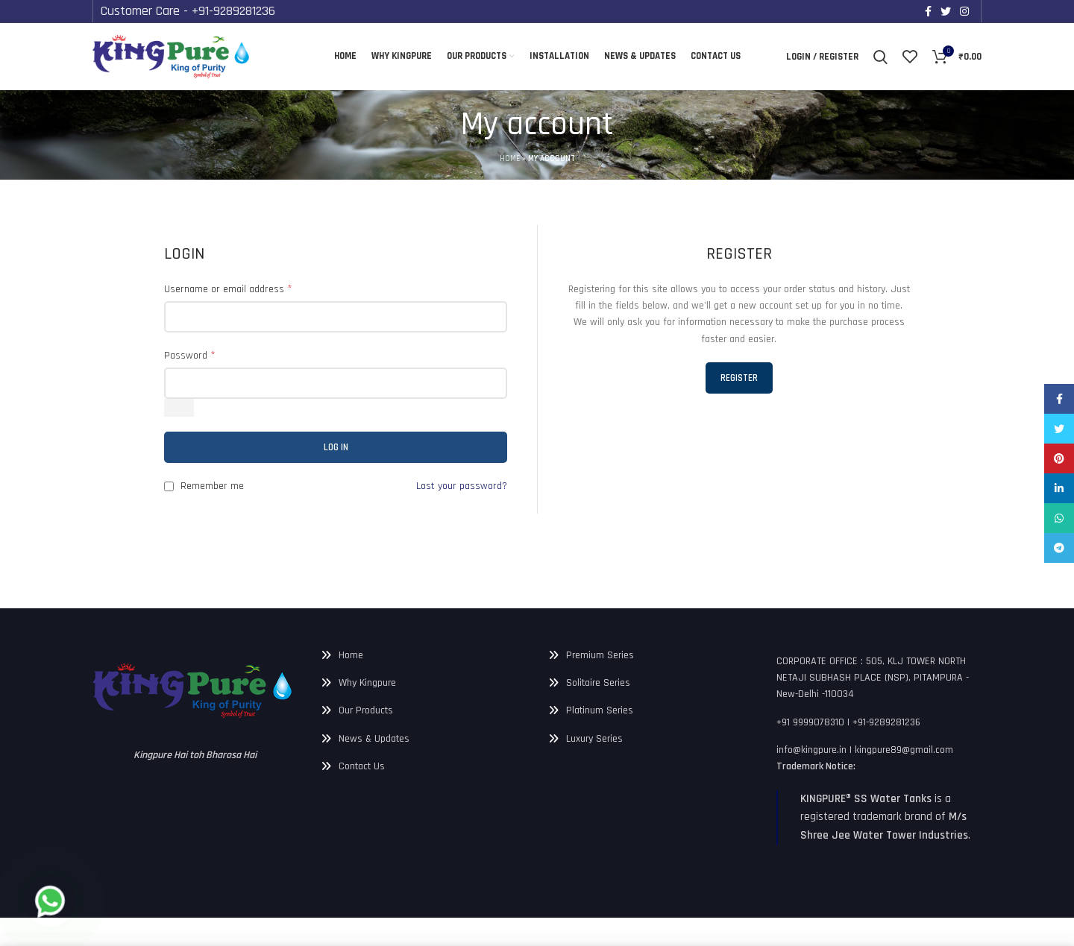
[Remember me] (169, 487)
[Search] (881, 57)
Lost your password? (459, 487)
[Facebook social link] (928, 11)
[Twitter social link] (945, 11)
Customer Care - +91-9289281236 (203, 10)
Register (738, 377)
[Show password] (179, 408)
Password (191, 355)
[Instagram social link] (964, 11)
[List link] (424, 655)
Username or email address (232, 289)
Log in (336, 447)
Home (504, 158)
